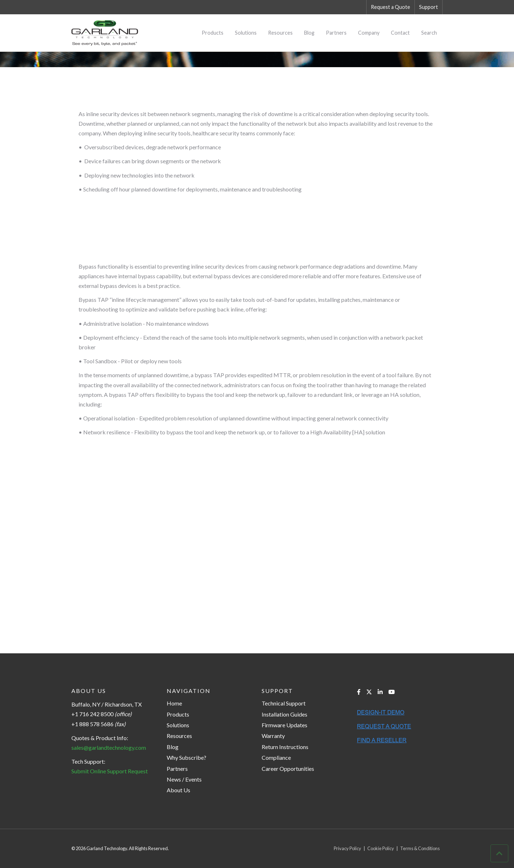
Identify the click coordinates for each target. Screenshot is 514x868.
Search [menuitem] (429, 33)
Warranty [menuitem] (273, 735)
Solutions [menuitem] (246, 33)
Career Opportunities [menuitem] (288, 768)
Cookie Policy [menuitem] (380, 848)
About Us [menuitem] (178, 790)
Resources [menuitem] (280, 33)
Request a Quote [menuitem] (390, 7)
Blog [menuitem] (309, 33)
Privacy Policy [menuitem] (347, 848)
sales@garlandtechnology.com (108, 747)
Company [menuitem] (368, 33)
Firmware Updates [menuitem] (284, 725)
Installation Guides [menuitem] (284, 714)
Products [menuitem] (212, 33)
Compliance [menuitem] (276, 757)
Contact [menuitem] (400, 33)
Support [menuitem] (428, 7)
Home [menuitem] (174, 703)
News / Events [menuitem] (184, 779)
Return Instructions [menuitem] (285, 746)
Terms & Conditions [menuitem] (420, 848)
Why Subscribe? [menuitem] (186, 757)
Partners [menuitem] (336, 33)
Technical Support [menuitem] (284, 703)
